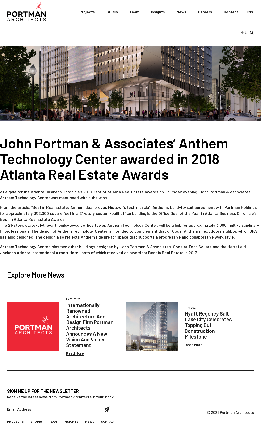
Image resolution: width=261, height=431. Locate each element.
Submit (107, 409)
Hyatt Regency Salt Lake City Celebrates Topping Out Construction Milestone (208, 325)
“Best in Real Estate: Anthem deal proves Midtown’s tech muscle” (90, 207)
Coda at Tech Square (192, 246)
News (181, 11)
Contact (231, 11)
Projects (87, 11)
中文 (244, 32)
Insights (158, 11)
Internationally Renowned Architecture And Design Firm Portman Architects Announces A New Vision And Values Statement (90, 325)
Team (134, 11)
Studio (112, 11)
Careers (205, 11)
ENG (250, 12)
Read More (75, 353)
